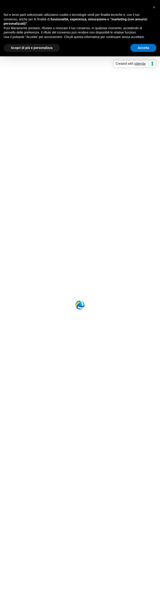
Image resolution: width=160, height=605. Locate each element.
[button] (154, 7)
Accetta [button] (143, 48)
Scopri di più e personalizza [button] (31, 48)
